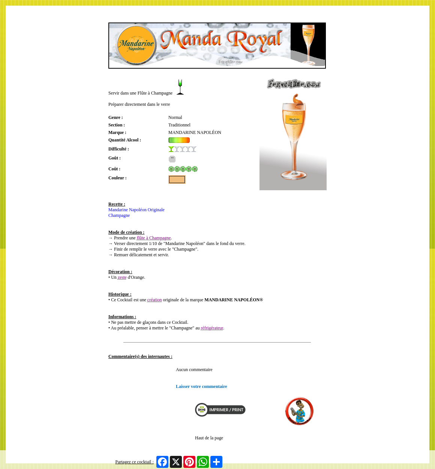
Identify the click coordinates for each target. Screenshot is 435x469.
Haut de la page (209, 437)
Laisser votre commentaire (201, 386)
